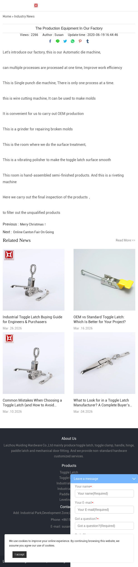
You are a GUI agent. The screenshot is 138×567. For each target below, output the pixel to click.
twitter (65, 41)
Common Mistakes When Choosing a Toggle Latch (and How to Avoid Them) (32, 403)
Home (7, 16)
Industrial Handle (69, 483)
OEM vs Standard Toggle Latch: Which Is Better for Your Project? (100, 319)
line (57, 41)
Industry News (24, 16)
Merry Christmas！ (33, 224)
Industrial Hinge (68, 489)
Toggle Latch (69, 472)
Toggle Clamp (69, 478)
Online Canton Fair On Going (33, 232)
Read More (125, 240)
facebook (50, 41)
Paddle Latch (68, 494)
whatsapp (72, 41)
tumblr (87, 41)
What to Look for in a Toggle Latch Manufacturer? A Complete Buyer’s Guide (102, 403)
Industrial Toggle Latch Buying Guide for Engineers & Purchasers (32, 319)
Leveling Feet (68, 499)
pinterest (80, 41)
